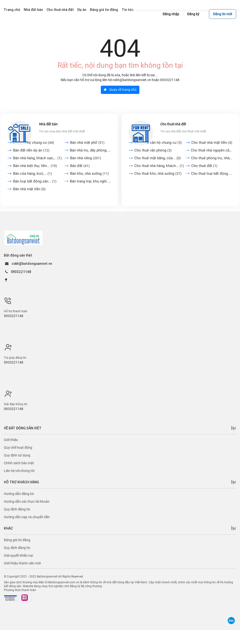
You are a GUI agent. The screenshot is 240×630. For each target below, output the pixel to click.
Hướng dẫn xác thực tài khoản (26, 501)
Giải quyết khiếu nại (18, 555)
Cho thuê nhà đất (173, 124)
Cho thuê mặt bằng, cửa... (157, 158)
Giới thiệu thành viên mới (22, 563)
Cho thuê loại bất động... (211, 173)
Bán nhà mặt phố (87, 142)
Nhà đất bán (48, 124)
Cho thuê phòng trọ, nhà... (211, 158)
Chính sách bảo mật (19, 463)
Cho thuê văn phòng (153, 150)
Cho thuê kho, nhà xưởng (158, 173)
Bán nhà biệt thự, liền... (35, 166)
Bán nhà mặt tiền (29, 189)
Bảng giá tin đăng (17, 540)
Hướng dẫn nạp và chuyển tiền (27, 517)
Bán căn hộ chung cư (33, 142)
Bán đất (80, 166)
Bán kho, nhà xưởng (89, 173)
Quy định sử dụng (17, 455)
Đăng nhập (171, 14)
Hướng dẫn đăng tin (19, 494)
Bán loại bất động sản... (34, 181)
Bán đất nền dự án (31, 150)
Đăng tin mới (222, 14)
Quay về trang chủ (120, 89)
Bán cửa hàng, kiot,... (32, 173)
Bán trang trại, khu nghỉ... (90, 181)
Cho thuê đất (204, 166)
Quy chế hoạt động (18, 447)
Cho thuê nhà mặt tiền (211, 142)
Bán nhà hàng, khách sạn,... (37, 158)
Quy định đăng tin (17, 509)
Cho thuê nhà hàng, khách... (159, 166)
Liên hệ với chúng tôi (19, 471)
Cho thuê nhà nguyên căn (211, 150)
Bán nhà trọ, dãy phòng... (90, 150)
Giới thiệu (11, 440)
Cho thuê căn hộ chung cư (158, 142)
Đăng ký (193, 14)
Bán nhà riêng (85, 158)
